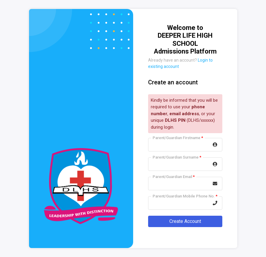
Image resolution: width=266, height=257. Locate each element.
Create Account (185, 221)
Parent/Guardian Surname (177, 157)
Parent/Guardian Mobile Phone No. (185, 196)
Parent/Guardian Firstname (178, 138)
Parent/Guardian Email (174, 176)
